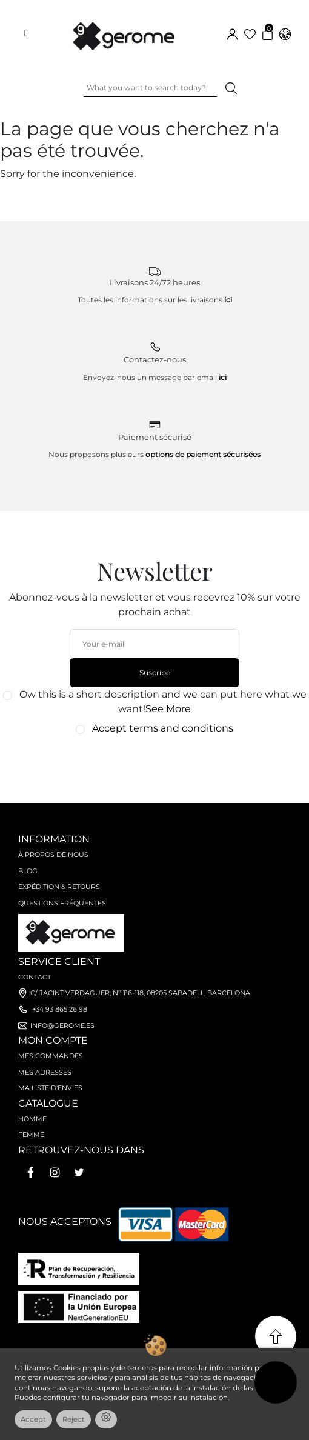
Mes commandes (50, 1056)
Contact (34, 977)
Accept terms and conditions (162, 728)
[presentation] (148, 763)
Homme (32, 1119)
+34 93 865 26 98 (59, 1009)
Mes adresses (44, 1072)
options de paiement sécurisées (203, 454)
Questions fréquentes (62, 903)
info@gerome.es (62, 1025)
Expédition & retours (59, 886)
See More (168, 709)
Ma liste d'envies (50, 1088)
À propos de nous (53, 854)
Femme (31, 1134)
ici (228, 299)
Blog (28, 871)
